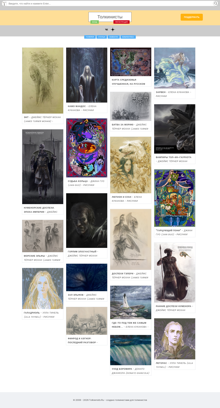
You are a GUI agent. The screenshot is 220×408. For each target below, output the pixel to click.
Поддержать (192, 17)
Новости (113, 37)
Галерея (90, 37)
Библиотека (128, 37)
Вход (94, 22)
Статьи (101, 37)
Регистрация (121, 22)
